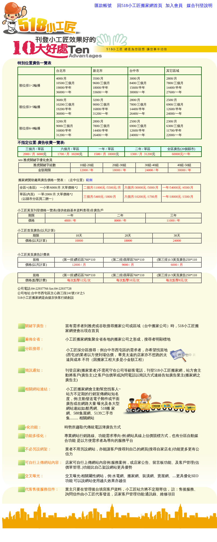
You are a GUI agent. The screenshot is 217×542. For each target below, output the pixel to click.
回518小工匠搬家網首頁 (139, 5)
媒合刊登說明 (199, 5)
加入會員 (174, 5)
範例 (89, 180)
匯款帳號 (103, 5)
